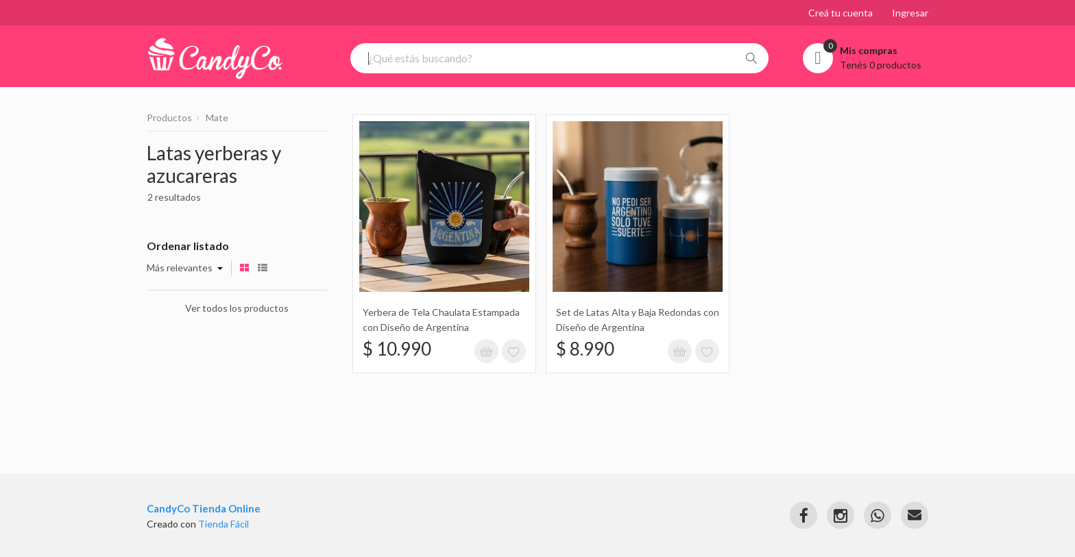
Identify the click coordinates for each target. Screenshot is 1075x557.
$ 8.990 (585, 349)
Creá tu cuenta (840, 12)
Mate (217, 117)
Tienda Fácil (223, 524)
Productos (169, 117)
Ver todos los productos (237, 308)
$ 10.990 (397, 349)
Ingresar (910, 12)
